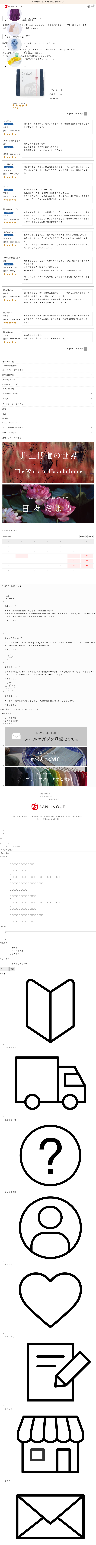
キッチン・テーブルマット (14, 404)
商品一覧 (9, 724)
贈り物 (5, 418)
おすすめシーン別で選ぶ (13, 427)
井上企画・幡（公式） (21, 816)
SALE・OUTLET (9, 423)
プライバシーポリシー (74, 816)
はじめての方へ (11, 718)
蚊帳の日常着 (8, 375)
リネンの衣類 (8, 389)
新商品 (15, 948)
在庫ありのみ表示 (19, 964)
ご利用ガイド (6, 713)
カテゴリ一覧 (8, 362)
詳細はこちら (10, 620)
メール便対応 (17, 951)
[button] (92, 114)
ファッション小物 (10, 393)
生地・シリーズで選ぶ (12, 438)
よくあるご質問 (11, 721)
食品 (4, 414)
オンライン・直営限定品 (13, 370)
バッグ (5, 399)
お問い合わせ (37, 816)
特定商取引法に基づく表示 (54, 816)
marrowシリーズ (10, 384)
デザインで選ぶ (9, 433)
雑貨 (4, 409)
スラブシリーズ (9, 380)
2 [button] (88, 114)
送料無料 (16, 954)
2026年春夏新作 (9, 366)
